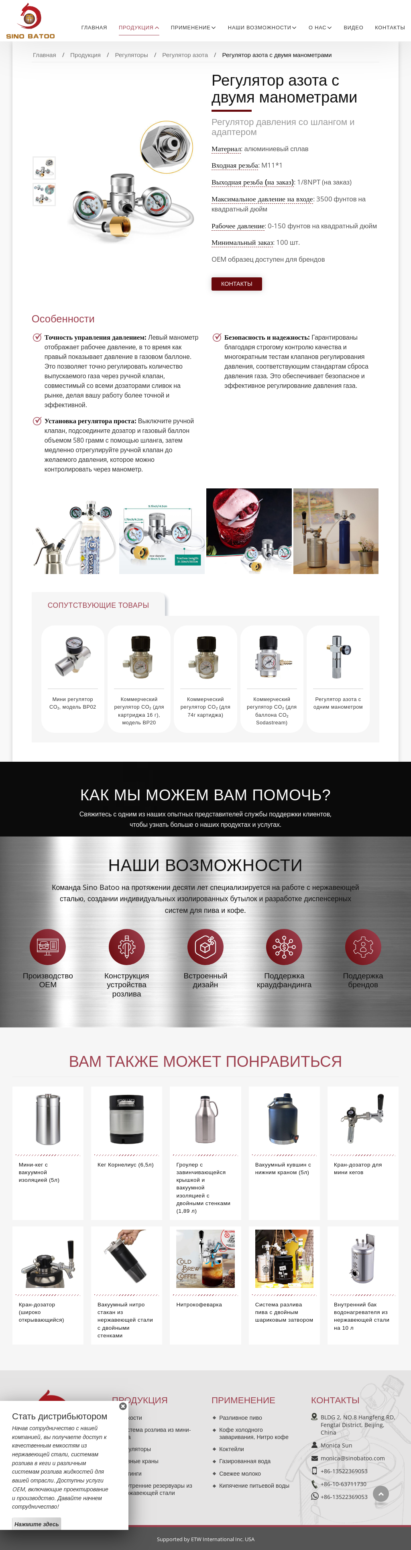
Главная (94, 28)
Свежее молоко (240, 1473)
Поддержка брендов (363, 980)
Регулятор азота (185, 55)
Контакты (390, 28)
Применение (243, 1400)
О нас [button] (317, 28)
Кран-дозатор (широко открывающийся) (41, 1312)
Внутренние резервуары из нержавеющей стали (156, 1489)
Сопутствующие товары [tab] (98, 605)
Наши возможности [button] (259, 28)
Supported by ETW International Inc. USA (205, 1539)
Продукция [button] (136, 28)
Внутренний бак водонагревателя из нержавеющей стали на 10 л (361, 1316)
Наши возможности (205, 865)
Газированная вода (245, 1461)
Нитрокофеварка (199, 1305)
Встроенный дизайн (206, 980)
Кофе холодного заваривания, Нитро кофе (254, 1433)
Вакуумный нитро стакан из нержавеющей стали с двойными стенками (125, 1320)
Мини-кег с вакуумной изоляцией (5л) (39, 1172)
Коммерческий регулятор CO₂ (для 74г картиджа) (205, 707)
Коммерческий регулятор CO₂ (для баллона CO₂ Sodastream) (272, 711)
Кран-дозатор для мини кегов (358, 1168)
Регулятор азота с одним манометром (338, 703)
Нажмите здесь (36, 1524)
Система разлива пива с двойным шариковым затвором (284, 1312)
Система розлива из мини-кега (155, 1433)
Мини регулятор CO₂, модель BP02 (72, 703)
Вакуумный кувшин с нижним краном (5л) (283, 1168)
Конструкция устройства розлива (126, 985)
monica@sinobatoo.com (353, 1458)
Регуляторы (131, 55)
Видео (354, 28)
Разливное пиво (240, 1417)
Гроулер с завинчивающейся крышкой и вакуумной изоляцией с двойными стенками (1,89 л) (203, 1188)
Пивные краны (139, 1461)
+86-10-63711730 (343, 1484)
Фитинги (131, 1473)
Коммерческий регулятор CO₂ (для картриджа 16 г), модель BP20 (139, 711)
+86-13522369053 (344, 1471)
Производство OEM (48, 980)
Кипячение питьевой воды (254, 1485)
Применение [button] (191, 28)
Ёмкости (131, 1417)
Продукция (85, 55)
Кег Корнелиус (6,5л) (126, 1165)
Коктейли (231, 1449)
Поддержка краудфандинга (284, 980)
